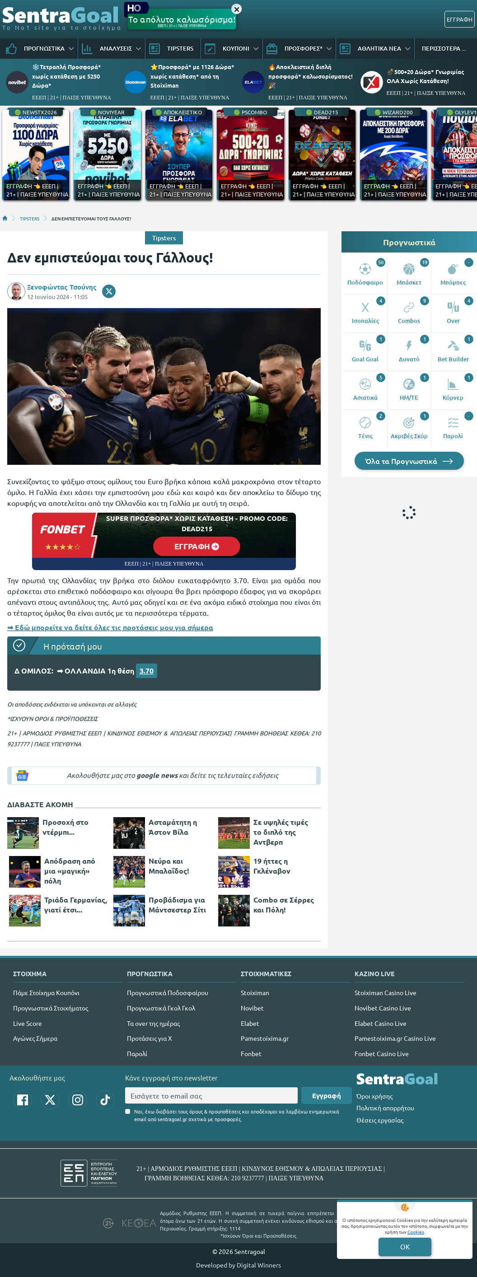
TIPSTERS (29, 218)
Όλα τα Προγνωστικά (409, 461)
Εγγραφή (326, 1095)
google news (157, 775)
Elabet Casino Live (381, 1023)
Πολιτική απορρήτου (385, 1108)
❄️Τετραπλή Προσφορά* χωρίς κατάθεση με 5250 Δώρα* (66, 76)
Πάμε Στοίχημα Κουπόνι (46, 992)
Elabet (250, 1023)
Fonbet (251, 1053)
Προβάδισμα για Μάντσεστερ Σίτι (177, 904)
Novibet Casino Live (383, 1008)
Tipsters (164, 238)
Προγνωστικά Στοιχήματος (50, 1008)
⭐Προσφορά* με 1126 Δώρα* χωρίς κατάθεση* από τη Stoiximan (192, 76)
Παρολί (137, 1053)
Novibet (252, 1008)
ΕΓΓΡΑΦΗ (459, 19)
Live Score (27, 1023)
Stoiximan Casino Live (385, 992)
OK (405, 1246)
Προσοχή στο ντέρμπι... (65, 827)
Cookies (415, 1231)
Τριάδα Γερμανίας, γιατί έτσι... (75, 904)
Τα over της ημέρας (153, 1023)
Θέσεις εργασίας (379, 1120)
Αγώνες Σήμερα (35, 1038)
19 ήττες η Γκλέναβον (271, 865)
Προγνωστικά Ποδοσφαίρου (167, 992)
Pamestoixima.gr (265, 1038)
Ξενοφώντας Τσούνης (62, 286)
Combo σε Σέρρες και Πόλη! (283, 904)
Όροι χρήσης (374, 1096)
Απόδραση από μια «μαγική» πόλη (69, 870)
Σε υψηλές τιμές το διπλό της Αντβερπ (280, 832)
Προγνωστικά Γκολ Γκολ (161, 1008)
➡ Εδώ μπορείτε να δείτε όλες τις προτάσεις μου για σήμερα (110, 627)
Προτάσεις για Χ (149, 1038)
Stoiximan (255, 992)
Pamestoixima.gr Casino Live (395, 1038)
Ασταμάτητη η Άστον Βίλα (173, 827)
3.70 (147, 670)
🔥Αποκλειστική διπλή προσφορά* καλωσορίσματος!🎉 (310, 76)
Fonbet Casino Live (382, 1053)
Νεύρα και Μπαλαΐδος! (169, 865)
